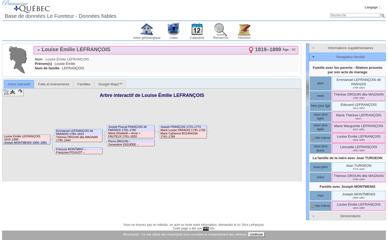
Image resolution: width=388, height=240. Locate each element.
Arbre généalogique (147, 38)
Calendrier (197, 38)
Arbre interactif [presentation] (19, 84)
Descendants (350, 216)
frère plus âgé (320, 106)
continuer (256, 234)
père (320, 83)
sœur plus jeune (320, 148)
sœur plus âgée (320, 117)
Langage (371, 7)
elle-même (320, 138)
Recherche (220, 38)
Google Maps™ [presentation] (110, 84)
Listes (174, 38)
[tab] (166, 50)
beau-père (320, 167)
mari (320, 195)
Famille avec (347, 187)
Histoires (244, 38)
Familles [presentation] (83, 84)
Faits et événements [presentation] (53, 84)
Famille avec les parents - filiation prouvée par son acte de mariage (347, 70)
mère (320, 96)
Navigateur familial (350, 57)
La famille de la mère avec (347, 158)
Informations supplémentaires (350, 48)
